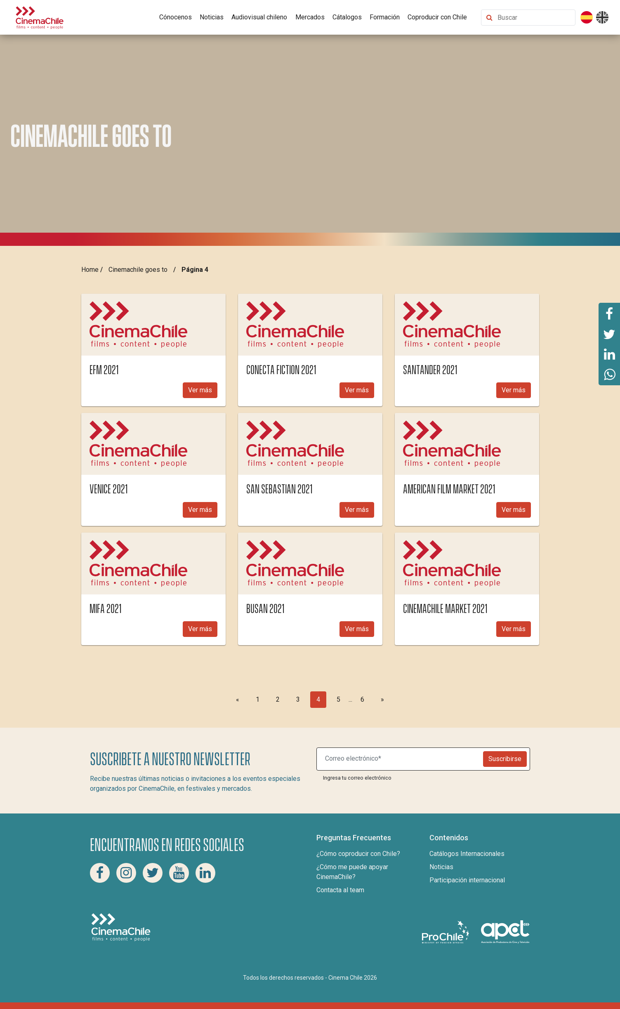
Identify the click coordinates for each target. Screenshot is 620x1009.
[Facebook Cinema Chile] (100, 873)
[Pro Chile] (446, 932)
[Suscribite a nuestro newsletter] (401, 759)
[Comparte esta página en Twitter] (609, 333)
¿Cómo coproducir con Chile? (358, 854)
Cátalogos (347, 17)
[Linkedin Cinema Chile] (205, 873)
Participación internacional (467, 880)
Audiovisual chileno (259, 17)
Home (90, 269)
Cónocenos (175, 17)
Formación (385, 17)
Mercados (310, 17)
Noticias (212, 17)
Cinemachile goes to (137, 269)
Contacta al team (340, 890)
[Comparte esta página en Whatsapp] (609, 375)
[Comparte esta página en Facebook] (609, 313)
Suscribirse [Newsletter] (504, 759)
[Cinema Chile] (39, 17)
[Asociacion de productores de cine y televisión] (505, 932)
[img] (153, 325)
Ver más (200, 390)
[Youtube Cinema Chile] (179, 873)
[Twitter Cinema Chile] (153, 873)
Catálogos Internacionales (466, 854)
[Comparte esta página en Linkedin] (609, 354)
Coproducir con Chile (437, 17)
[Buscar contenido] (534, 18)
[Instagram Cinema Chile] (126, 873)
